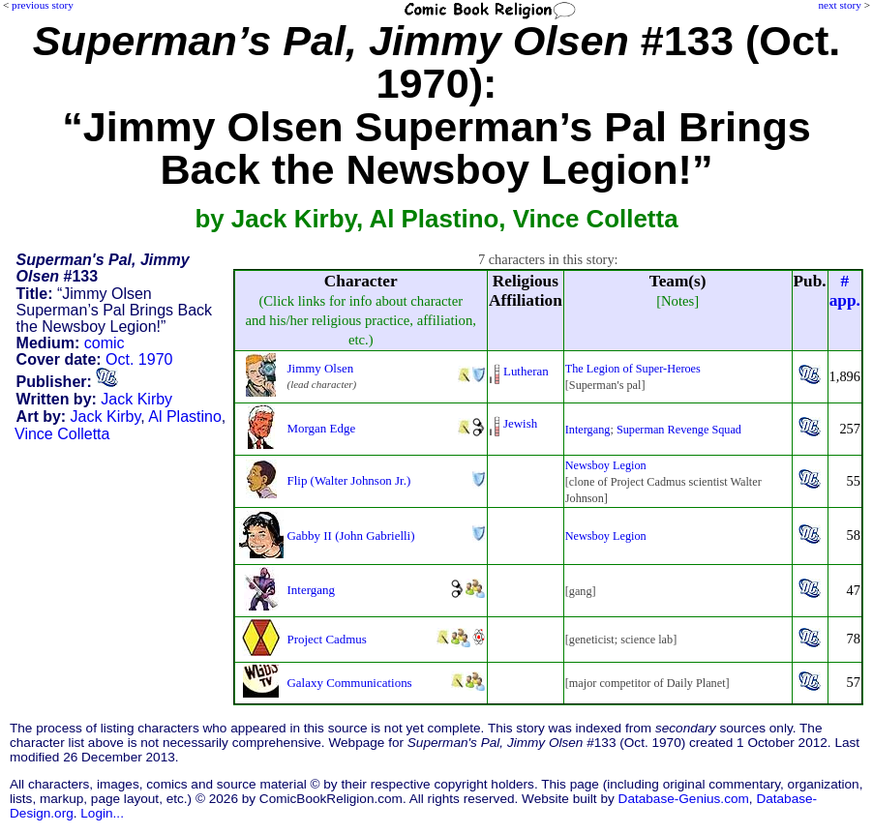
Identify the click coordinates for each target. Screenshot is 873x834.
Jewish (520, 423)
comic (104, 343)
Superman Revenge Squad (679, 429)
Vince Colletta (62, 434)
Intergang (588, 429)
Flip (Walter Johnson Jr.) (349, 480)
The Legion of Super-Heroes (633, 368)
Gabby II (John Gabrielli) (351, 535)
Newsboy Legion (606, 465)
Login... (102, 813)
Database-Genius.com (683, 798)
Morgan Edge (321, 428)
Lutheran (526, 371)
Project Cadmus (327, 639)
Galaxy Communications (349, 682)
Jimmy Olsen (320, 368)
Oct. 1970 (138, 359)
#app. (844, 291)
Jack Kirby (136, 399)
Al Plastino (185, 416)
